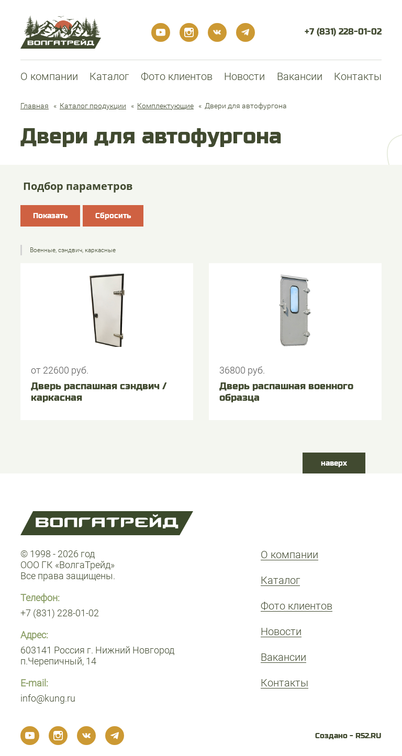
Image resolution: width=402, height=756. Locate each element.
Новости (244, 76)
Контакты (358, 76)
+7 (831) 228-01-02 (343, 32)
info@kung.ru (47, 698)
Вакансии (299, 76)
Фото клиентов (177, 76)
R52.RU (368, 735)
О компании (49, 76)
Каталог (109, 76)
